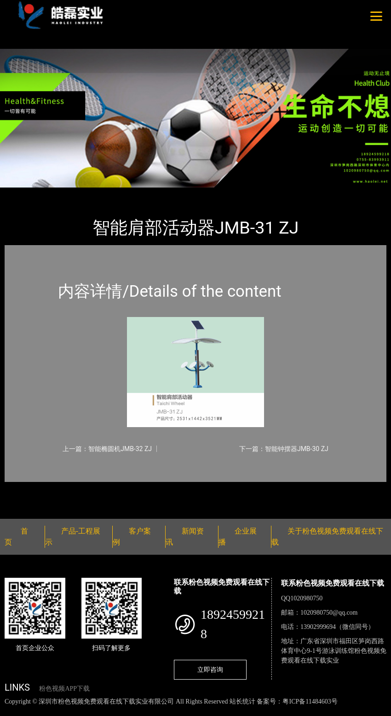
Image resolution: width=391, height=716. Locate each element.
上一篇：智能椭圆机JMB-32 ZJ (107, 449)
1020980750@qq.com (329, 612)
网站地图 (14, 711)
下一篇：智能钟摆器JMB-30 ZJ (283, 449)
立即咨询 (210, 669)
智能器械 (106, 194)
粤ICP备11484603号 (309, 701)
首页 (21, 194)
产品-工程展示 (59, 194)
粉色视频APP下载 (64, 688)
